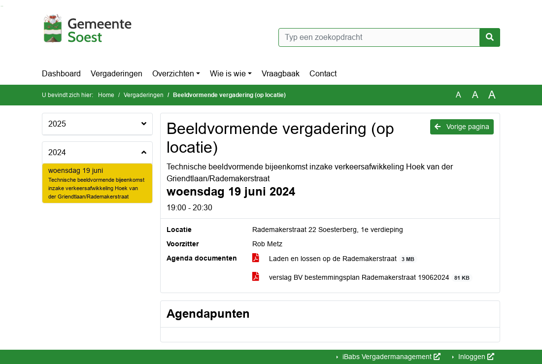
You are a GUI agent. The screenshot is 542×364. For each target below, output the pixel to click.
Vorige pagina (462, 127)
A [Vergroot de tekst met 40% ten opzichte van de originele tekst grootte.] (492, 95)
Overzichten (173, 73)
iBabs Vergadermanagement (390, 357)
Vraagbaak (281, 73)
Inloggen (475, 357)
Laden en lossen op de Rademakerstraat (335, 259)
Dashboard (61, 73)
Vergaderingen (116, 73)
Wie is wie (228, 73)
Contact (323, 73)
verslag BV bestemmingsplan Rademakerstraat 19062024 (362, 277)
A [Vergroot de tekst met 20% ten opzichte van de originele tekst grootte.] (475, 95)
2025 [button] (57, 124)
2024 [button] (57, 152)
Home (106, 95)
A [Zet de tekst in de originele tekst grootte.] (458, 95)
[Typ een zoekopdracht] (389, 37)
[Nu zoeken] (489, 37)
